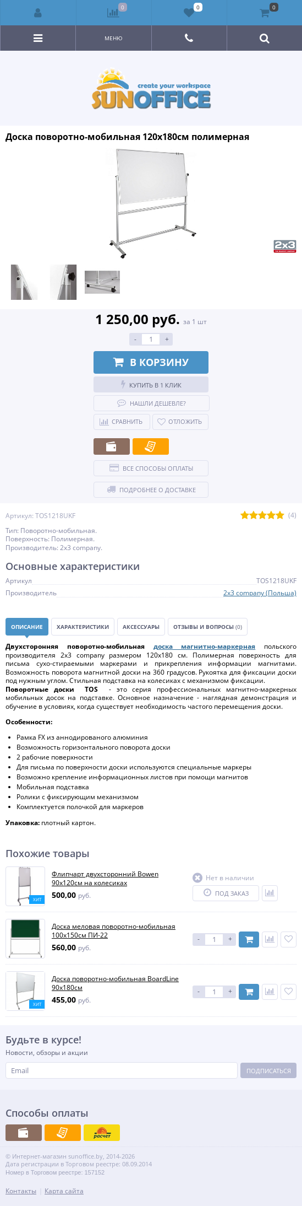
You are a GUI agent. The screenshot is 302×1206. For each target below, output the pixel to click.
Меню (114, 38)
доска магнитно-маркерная (204, 646)
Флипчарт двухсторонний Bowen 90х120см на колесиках (105, 878)
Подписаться (268, 1071)
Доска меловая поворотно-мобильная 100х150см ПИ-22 (113, 930)
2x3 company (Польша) (259, 592)
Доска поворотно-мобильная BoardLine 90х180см (115, 983)
